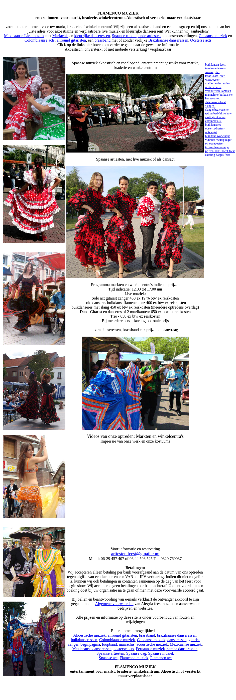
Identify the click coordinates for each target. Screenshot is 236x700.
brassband (102, 40)
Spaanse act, (109, 658)
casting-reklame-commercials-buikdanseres (215, 120)
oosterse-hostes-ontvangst (214, 130)
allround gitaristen (71, 40)
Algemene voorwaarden (114, 604)
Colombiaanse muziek (117, 640)
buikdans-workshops (217, 136)
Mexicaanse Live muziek (24, 36)
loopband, (110, 644)
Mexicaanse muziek (186, 644)
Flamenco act (161, 658)
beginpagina (90, 644)
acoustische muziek (152, 644)
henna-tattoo (212, 98)
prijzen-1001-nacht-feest (220, 151)
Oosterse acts (200, 40)
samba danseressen (181, 649)
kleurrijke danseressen (92, 36)
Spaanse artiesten (110, 653)
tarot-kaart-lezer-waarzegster (215, 70)
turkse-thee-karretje (217, 147)
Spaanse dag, (136, 653)
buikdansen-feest (215, 64)
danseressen (176, 640)
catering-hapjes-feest (217, 155)
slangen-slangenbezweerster (217, 107)
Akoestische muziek (89, 635)
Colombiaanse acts (40, 40)
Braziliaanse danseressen (168, 40)
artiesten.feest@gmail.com (135, 553)
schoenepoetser (214, 143)
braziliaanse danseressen (176, 635)
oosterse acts (123, 649)
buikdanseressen (84, 640)
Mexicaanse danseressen (91, 649)
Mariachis (60, 36)
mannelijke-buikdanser (219, 94)
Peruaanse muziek (150, 649)
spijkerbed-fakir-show (218, 113)
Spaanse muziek (161, 653)
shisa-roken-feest (215, 102)
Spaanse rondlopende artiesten (136, 36)
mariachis (127, 644)
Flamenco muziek (134, 658)
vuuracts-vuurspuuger (218, 140)
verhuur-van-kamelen (218, 91)
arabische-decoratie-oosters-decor (217, 85)
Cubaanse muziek (213, 36)
